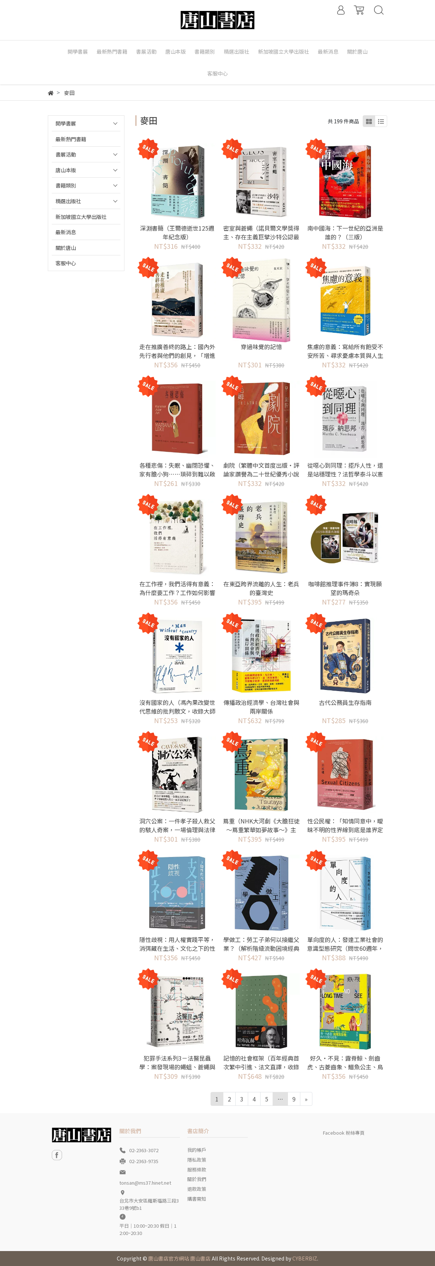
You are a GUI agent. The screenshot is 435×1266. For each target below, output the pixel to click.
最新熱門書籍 (70, 139)
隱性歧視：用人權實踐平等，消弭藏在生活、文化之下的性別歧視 (177, 948)
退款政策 (196, 1188)
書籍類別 (65, 185)
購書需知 (196, 1198)
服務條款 (196, 1169)
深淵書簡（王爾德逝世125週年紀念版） (177, 232)
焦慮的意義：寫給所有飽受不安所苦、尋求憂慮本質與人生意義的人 (345, 355)
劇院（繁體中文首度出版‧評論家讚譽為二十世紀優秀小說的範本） (261, 474)
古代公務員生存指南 (345, 702)
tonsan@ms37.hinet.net (145, 1182)
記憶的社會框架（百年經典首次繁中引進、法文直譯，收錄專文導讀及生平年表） (261, 1067)
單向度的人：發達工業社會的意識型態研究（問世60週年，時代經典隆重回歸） (345, 948)
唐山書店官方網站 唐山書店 (179, 1258)
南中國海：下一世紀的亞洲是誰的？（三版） (345, 232)
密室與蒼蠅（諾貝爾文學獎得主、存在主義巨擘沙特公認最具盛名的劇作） (261, 237)
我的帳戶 (196, 1149)
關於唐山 (65, 247)
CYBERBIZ (304, 1258)
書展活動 (65, 154)
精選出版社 (68, 201)
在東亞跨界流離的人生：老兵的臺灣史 (261, 588)
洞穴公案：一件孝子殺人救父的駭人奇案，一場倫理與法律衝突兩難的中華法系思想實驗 (177, 830)
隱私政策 (196, 1159)
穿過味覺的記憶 (261, 346)
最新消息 (65, 232)
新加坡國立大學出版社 (81, 216)
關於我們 (196, 1179)
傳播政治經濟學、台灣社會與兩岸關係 (261, 706)
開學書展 (65, 123)
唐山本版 (65, 170)
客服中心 (65, 263)
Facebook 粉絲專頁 (344, 1132)
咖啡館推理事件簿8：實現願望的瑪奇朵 (345, 588)
